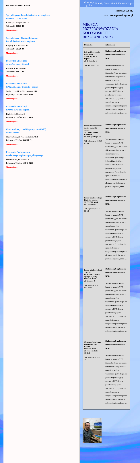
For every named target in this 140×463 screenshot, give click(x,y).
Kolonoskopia (125, 3)
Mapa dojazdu (12, 30)
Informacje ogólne (89, 4)
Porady (99, 3)
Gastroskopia (111, 3)
